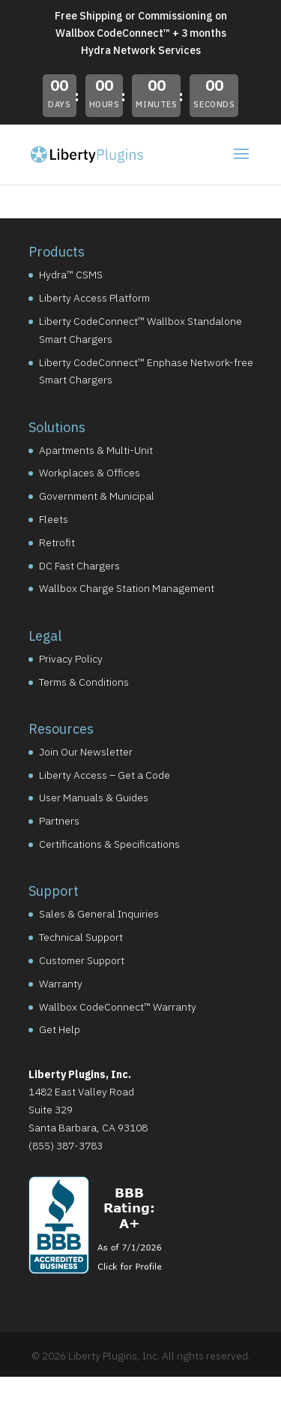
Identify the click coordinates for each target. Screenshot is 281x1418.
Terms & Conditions (84, 682)
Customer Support (81, 960)
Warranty (60, 983)
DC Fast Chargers (79, 565)
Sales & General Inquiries (99, 914)
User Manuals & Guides (93, 797)
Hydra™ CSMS (71, 274)
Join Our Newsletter (86, 752)
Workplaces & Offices (89, 472)
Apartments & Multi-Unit (96, 450)
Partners (59, 821)
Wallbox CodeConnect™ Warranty (117, 1007)
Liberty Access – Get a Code (104, 775)
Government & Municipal (96, 496)
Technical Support (81, 937)
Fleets (53, 519)
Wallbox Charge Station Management (126, 588)
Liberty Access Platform (94, 298)
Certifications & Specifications (109, 844)
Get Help (59, 1029)
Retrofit (57, 542)
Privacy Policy (71, 658)
